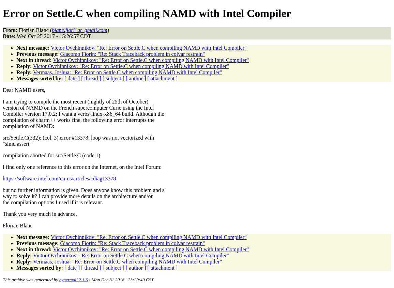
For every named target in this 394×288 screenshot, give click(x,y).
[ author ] (136, 78)
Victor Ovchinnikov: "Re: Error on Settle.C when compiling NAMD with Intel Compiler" (149, 48)
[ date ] (72, 78)
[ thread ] (91, 78)
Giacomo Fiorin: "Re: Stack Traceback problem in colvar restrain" (132, 54)
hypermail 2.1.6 (73, 279)
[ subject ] (113, 78)
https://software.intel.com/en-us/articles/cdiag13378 (59, 178)
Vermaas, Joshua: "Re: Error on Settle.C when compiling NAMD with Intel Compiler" (127, 72)
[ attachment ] (162, 78)
